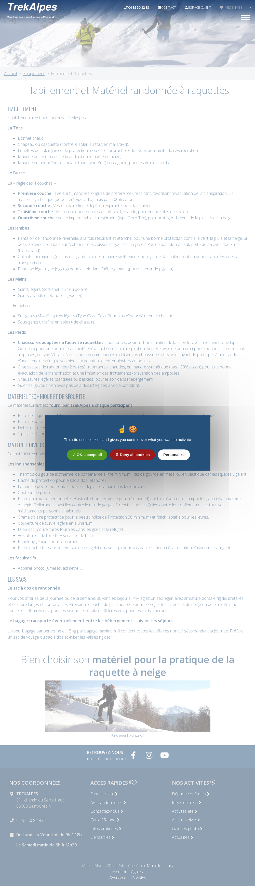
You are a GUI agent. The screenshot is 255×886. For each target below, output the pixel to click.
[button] (250, 7)
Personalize (173, 455)
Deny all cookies (132, 455)
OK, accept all (87, 455)
